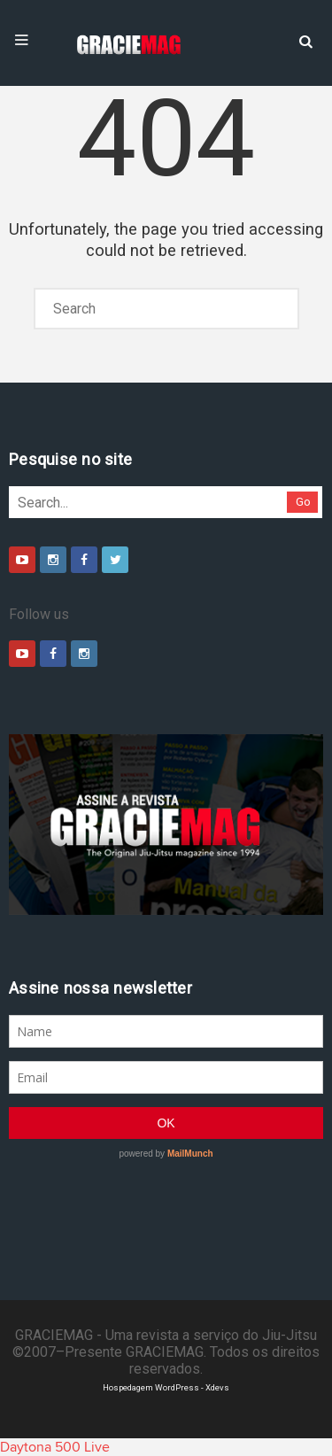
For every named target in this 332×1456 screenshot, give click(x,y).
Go (303, 501)
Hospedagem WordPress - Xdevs (166, 1387)
